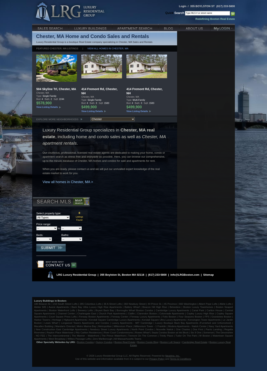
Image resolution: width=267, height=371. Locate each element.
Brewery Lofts (85, 310)
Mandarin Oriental (65, 326)
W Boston (205, 335)
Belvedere (175, 307)
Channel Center (66, 313)
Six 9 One (196, 332)
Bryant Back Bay (105, 310)
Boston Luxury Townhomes (198, 307)
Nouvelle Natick (164, 329)
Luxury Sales (50, 27)
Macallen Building (43, 326)
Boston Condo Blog (147, 342)
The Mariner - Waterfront (85, 335)
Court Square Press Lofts (63, 316)
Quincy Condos (104, 342)
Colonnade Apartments (171, 313)
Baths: (65, 235)
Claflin (132, 313)
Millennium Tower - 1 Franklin (150, 326)
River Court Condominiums (118, 332)
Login (182, 6)
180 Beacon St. (42, 303)
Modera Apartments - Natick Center (187, 326)
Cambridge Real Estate (194, 342)
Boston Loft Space (170, 342)
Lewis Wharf (51, 322)
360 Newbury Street (135, 303)
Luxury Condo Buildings (91, 27)
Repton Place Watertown (60, 332)
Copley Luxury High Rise (200, 313)
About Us (195, 27)
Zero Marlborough (102, 338)
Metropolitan (105, 326)
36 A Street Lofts (113, 303)
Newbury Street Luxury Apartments (109, 329)
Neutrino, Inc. (172, 355)
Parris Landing (214, 329)
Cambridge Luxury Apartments (172, 310)
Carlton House (215, 310)
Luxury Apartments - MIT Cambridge (132, 322)
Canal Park (198, 310)
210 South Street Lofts (65, 303)
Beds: (39, 235)
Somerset (208, 332)
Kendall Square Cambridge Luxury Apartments (115, 319)
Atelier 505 (40, 307)
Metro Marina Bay (86, 326)
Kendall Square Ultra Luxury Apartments (164, 319)
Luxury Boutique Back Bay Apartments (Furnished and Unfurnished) (193, 322)
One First (198, 329)
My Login (223, 27)
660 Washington (187, 303)
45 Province (170, 303)
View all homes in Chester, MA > (68, 182)
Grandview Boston (221, 316)
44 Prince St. (155, 303)
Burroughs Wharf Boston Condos (135, 310)
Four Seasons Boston (191, 316)
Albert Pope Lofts (208, 303)
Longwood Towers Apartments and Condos (85, 322)
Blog (169, 27)
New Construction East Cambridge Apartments (61, 329)
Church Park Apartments (112, 313)
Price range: (43, 224)
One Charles (183, 329)
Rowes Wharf (142, 332)
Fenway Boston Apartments (94, 316)
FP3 (207, 316)
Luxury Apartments (136, 27)
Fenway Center (119, 316)
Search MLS (61, 202)
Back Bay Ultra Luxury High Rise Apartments (97, 307)
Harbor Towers (42, 319)
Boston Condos (85, 342)
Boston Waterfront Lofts (62, 310)
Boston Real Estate (124, 342)
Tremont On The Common (142, 335)
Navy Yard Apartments (221, 326)
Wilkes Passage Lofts (79, 338)
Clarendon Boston (147, 313)
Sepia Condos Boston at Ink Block (170, 332)
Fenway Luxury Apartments (145, 316)
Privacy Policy (157, 358)
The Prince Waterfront (113, 335)
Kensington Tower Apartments (204, 319)
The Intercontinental (58, 335)
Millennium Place (123, 326)
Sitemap (208, 274)
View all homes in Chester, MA (107, 48)
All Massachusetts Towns (127, 338)
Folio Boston (169, 316)
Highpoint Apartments (76, 319)
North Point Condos (143, 329)
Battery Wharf (132, 307)
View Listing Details (47, 107)
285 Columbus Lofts (91, 303)
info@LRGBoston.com (184, 274)
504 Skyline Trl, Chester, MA (56, 89)
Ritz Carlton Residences (89, 332)
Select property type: (48, 213)
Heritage (56, 319)
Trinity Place (167, 335)
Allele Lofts (225, 303)
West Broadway (57, 338)
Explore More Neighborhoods (57, 119)
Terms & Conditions (180, 358)
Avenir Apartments (59, 307)
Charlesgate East (86, 313)
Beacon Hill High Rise (154, 307)
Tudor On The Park (186, 335)
